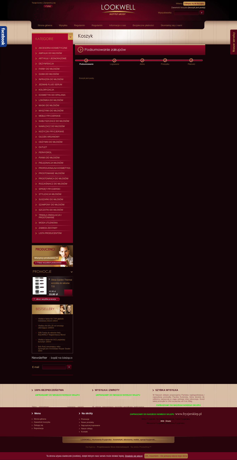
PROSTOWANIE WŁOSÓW (52, 173)
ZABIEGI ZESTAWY (48, 228)
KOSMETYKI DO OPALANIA (52, 95)
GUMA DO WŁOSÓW (49, 74)
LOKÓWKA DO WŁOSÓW (51, 100)
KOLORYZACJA (46, 90)
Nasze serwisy (233, 42)
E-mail (35, 367)
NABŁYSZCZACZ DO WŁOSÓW (54, 121)
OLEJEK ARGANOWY (49, 137)
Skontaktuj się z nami (171, 25)
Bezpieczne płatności (143, 25)
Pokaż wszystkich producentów (49, 263)
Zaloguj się (38, 425)
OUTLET (43, 147)
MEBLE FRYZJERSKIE (49, 116)
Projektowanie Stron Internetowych (113, 447)
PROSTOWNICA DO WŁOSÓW (53, 178)
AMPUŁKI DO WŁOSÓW (50, 53)
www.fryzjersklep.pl (57, 398)
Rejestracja (38, 428)
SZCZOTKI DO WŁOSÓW (51, 210)
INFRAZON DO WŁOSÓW (51, 79)
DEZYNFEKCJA (46, 63)
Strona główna (45, 25)
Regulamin (79, 25)
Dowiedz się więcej (133, 456)
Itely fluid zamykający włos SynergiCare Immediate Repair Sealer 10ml (54, 348)
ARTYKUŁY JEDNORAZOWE (53, 58)
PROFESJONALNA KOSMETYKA (54, 168)
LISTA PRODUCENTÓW (50, 233)
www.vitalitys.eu (58, 407)
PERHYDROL (45, 152)
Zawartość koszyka (42, 422)
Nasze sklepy (86, 428)
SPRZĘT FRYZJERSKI (49, 189)
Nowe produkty (87, 422)
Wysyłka (63, 25)
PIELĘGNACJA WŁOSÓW (51, 163)
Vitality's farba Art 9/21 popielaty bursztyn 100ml (51, 341)
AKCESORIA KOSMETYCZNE (53, 48)
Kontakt (84, 432)
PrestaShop (144, 447)
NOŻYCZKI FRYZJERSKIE (51, 131)
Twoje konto (37, 3)
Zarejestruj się (50, 3)
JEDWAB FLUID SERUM (50, 84)
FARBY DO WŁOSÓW (49, 69)
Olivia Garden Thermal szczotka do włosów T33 (61, 283)
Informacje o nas (117, 25)
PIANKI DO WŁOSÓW (49, 157)
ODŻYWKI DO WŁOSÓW (51, 142)
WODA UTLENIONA (48, 223)
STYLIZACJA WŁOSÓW (50, 194)
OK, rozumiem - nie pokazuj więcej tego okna (166, 456)
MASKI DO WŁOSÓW (49, 105)
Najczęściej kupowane (90, 425)
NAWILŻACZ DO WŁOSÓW (52, 126)
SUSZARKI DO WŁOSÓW (51, 199)
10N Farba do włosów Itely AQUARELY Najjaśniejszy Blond (51, 334)
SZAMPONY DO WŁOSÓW (51, 204)
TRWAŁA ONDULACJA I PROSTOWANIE (50, 216)
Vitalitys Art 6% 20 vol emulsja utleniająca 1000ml (51, 327)
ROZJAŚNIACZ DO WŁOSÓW (53, 184)
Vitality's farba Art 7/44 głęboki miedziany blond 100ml (51, 320)
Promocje (85, 419)
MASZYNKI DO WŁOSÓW (51, 110)
